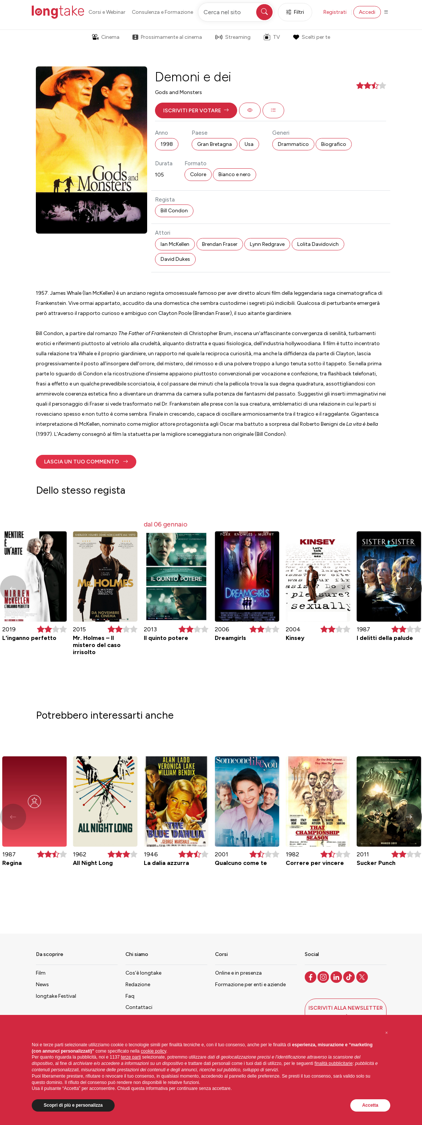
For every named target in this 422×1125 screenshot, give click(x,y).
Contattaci (138, 1007)
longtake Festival (56, 996)
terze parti (131, 1057)
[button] (196, 110)
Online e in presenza (238, 973)
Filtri (295, 12)
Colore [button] (198, 174)
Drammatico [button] (293, 144)
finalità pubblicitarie (333, 1063)
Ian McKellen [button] (175, 244)
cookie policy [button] (153, 1051)
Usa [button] (249, 144)
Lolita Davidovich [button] (318, 244)
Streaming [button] (233, 37)
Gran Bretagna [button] (214, 144)
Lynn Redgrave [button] (267, 244)
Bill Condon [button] (174, 210)
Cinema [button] (106, 37)
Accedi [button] (367, 12)
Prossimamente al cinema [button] (167, 37)
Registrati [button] (335, 12)
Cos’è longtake (143, 973)
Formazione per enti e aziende (250, 984)
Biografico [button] (333, 144)
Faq (129, 996)
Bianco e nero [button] (234, 174)
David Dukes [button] (175, 259)
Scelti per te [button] (311, 37)
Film (41, 973)
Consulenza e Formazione (162, 12)
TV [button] (272, 37)
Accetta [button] (370, 1105)
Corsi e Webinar (107, 12)
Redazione (137, 984)
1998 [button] (167, 144)
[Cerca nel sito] (236, 12)
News (42, 984)
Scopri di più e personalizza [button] (73, 1105)
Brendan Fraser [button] (220, 244)
